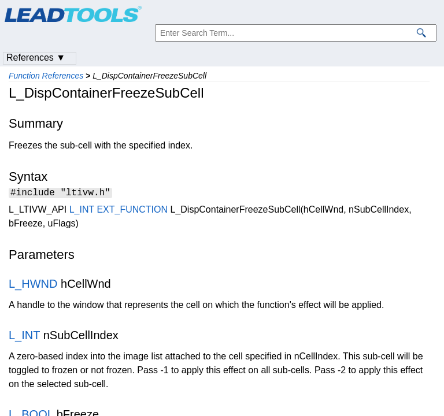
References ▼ (35, 57)
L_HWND (33, 285)
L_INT (81, 211)
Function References (46, 75)
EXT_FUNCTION (132, 211)
